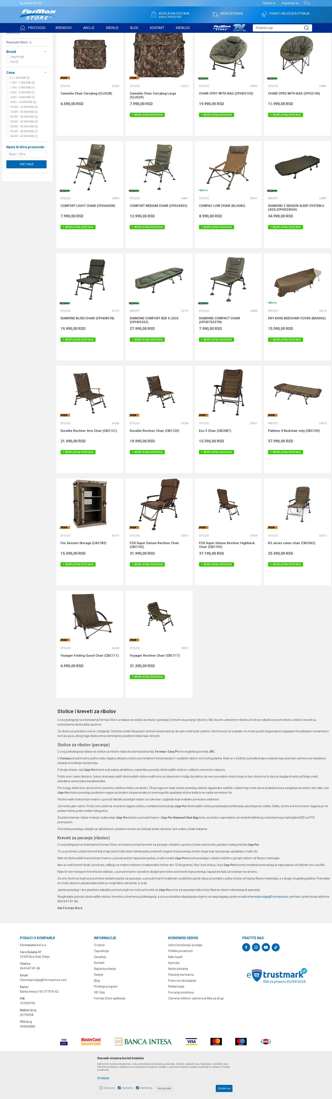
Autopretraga (226, 46)
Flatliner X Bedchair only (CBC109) (294, 463)
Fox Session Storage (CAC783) (84, 576)
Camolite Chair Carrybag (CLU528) (86, 126)
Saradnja (100, 989)
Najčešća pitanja (105, 1001)
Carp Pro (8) (17, 89)
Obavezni (109, 1087)
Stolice (13, 65)
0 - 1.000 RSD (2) (20, 110)
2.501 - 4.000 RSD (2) (22, 130)
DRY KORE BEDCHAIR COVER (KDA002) (297, 351)
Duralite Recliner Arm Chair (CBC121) (89, 463)
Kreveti (12, 60)
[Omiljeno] (307, 3)
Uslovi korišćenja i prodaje (185, 978)
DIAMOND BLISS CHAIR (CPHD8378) (87, 351)
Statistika (127, 1087)
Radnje (98, 1007)
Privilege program (106, 1019)
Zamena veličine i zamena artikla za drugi (196, 1031)
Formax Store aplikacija (109, 1031)
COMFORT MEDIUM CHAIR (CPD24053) (158, 238)
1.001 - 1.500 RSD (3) (22, 115)
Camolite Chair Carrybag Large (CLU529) (153, 128)
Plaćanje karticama (181, 1007)
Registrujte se (290, 3)
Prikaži (283, 46)
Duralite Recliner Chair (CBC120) (154, 463)
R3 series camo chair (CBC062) (291, 576)
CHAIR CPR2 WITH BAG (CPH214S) (294, 126)
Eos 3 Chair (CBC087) (215, 463)
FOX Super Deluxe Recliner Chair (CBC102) (154, 578)
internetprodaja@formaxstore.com (271, 929)
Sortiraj (245, 46)
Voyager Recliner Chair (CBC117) (155, 688)
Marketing (146, 1087)
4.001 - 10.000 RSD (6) (23, 134)
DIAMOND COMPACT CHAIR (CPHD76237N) (219, 353)
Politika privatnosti (180, 983)
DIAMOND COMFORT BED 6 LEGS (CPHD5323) (154, 353)
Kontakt (99, 995)
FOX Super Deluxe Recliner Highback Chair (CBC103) (227, 578)
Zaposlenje (101, 983)
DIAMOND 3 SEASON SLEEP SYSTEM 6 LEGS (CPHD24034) (296, 240)
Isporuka (174, 995)
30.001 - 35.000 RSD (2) (24, 159)
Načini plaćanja (178, 1001)
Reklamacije (176, 1019)
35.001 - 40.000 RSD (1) (24, 164)
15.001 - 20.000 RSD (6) (24, 144)
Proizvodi (44, 35)
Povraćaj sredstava (181, 1025)
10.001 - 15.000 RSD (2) (24, 139)
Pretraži (26, 197)
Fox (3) (14, 94)
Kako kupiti (175, 989)
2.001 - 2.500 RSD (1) (22, 125)
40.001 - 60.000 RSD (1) (24, 168)
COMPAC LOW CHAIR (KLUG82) (222, 238)
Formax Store (27, 35)
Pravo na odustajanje (182, 1013)
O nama (99, 978)
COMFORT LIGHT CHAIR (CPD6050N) (88, 238)
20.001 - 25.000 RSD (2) (24, 149)
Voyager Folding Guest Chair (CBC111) (90, 688)
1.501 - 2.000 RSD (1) (22, 120)
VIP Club (99, 1025)
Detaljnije (103, 1078)
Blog (97, 1013)
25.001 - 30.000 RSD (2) (24, 154)
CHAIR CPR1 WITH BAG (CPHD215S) (226, 126)
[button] (282, 28)
